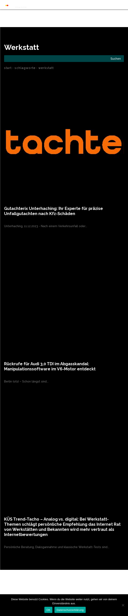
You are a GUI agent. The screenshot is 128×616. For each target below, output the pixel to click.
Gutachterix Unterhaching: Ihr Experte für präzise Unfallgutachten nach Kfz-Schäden (53, 211)
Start (8, 68)
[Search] (115, 58)
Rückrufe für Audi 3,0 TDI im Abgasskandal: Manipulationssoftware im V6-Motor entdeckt (50, 366)
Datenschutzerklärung (70, 609)
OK (48, 609)
